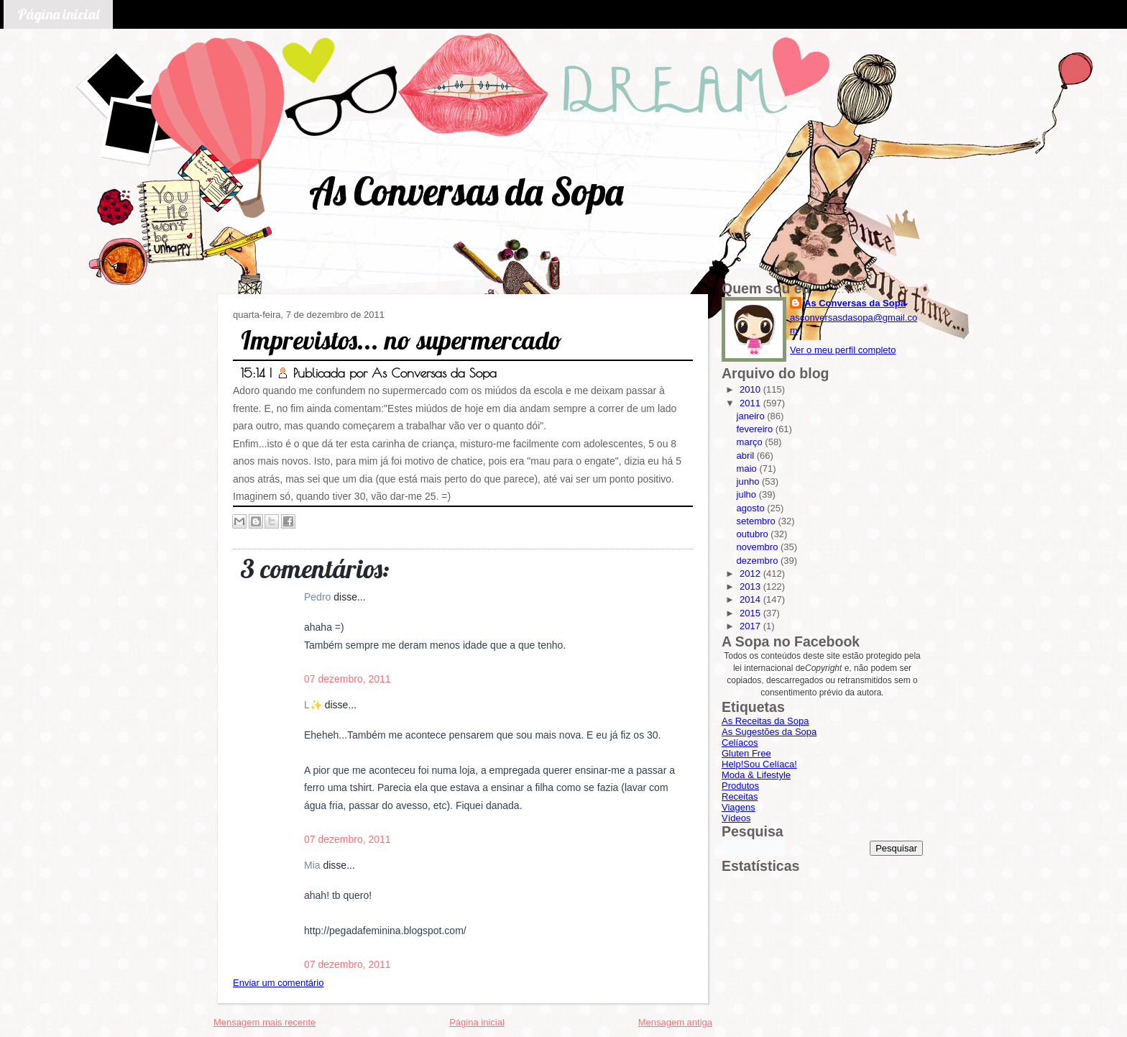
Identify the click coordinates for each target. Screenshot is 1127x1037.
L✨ (314, 705)
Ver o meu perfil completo (843, 349)
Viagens (738, 807)
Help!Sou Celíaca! (759, 764)
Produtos (740, 785)
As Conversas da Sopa (466, 191)
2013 (751, 586)
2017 (751, 626)
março (751, 442)
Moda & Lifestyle (756, 774)
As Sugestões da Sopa (769, 731)
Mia (313, 865)
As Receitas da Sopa (765, 721)
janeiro (752, 416)
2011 (751, 403)
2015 (751, 613)
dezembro (759, 560)
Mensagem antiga (675, 1022)
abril (747, 455)
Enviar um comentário (278, 982)
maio (748, 468)
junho (749, 481)
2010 (751, 389)
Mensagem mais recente (264, 1022)
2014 (751, 599)
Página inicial (58, 14)
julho (748, 494)
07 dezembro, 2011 (347, 679)
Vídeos (736, 818)
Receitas (740, 796)
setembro (757, 521)
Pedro (319, 597)
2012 (751, 573)
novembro (759, 547)
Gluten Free (746, 753)
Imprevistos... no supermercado (401, 340)
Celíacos (740, 742)
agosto (752, 508)
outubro (754, 534)
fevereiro (756, 429)
